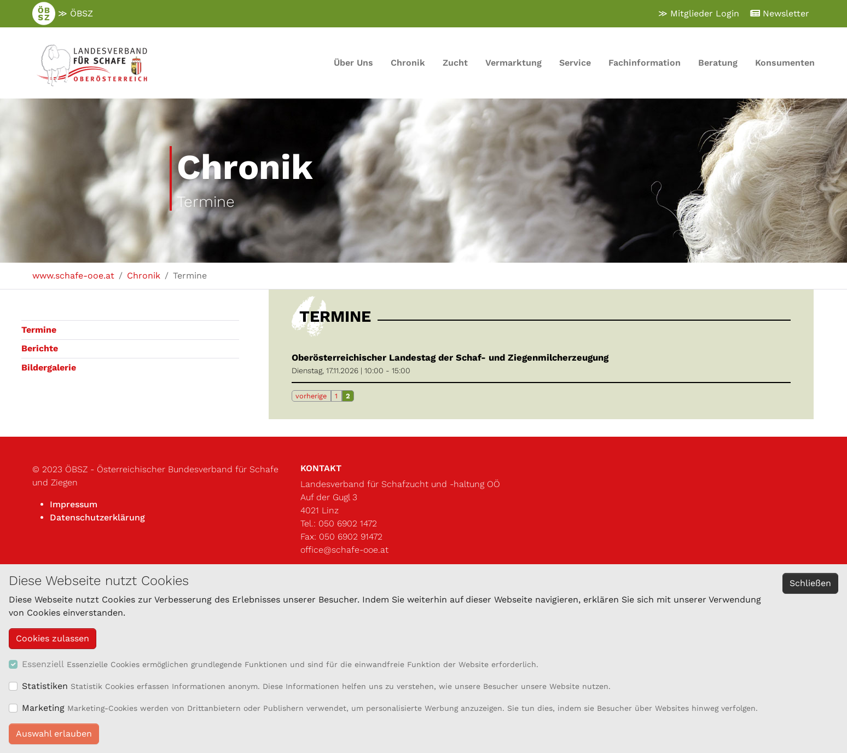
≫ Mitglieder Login (698, 13)
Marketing (43, 708)
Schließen (810, 583)
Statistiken (45, 686)
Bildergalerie (48, 367)
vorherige (311, 396)
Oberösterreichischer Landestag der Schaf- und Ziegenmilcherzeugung (450, 357)
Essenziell (43, 664)
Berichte (39, 348)
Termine (38, 330)
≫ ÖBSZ (62, 13)
